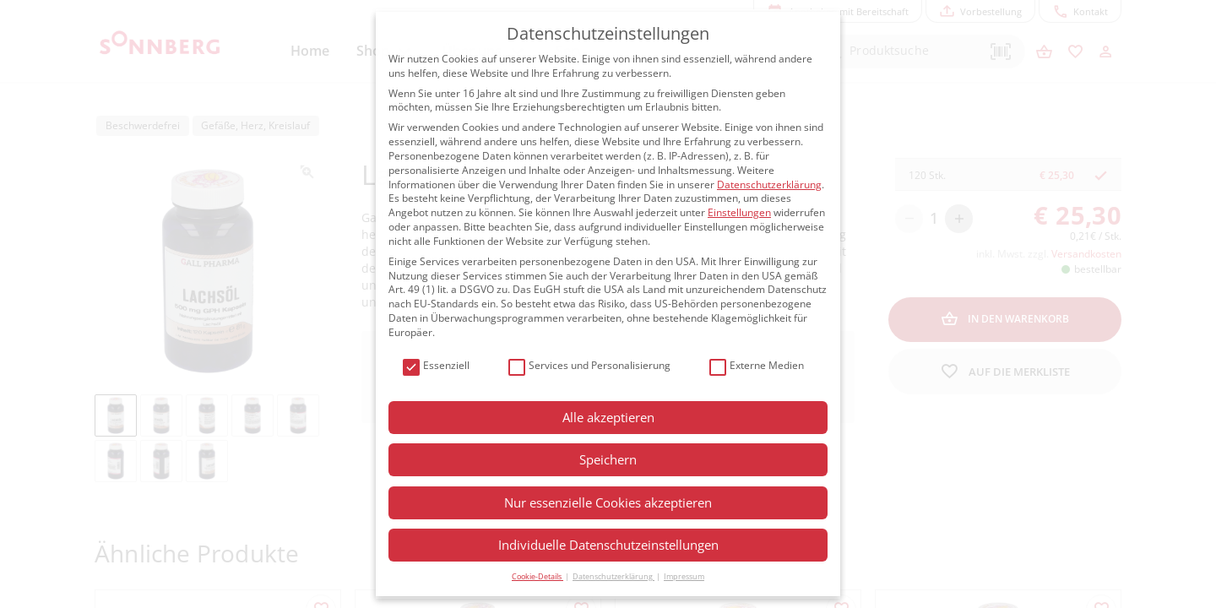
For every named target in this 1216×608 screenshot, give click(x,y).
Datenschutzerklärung (769, 184)
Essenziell (436, 366)
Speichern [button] (608, 459)
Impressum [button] (684, 576)
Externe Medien (756, 366)
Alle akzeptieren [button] (608, 417)
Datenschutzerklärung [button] (613, 576)
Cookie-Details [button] (537, 576)
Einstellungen (739, 212)
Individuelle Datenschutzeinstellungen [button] (608, 544)
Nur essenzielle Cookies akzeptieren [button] (608, 502)
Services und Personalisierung (589, 366)
